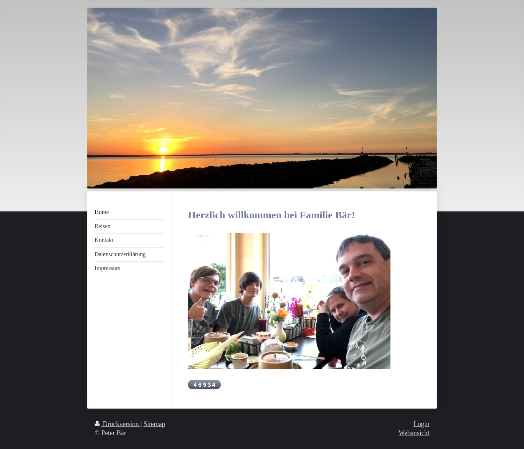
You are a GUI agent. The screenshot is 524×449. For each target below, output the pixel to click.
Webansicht (414, 433)
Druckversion (117, 424)
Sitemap (154, 424)
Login (421, 424)
